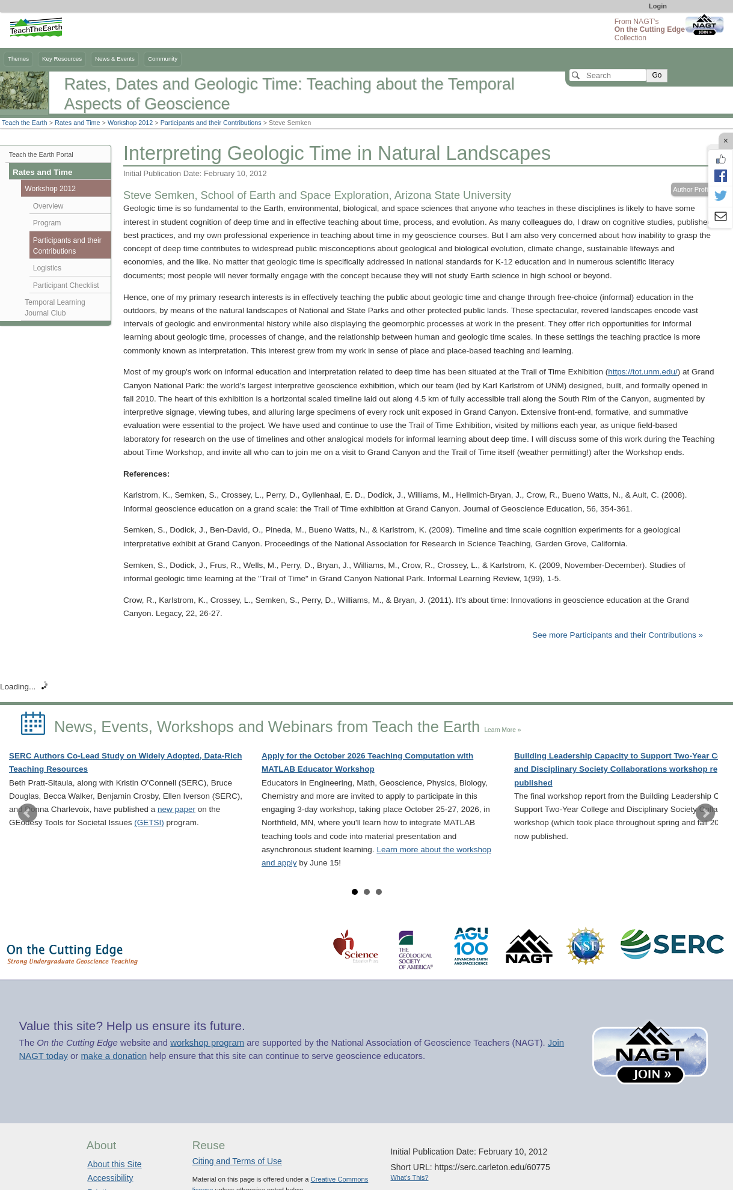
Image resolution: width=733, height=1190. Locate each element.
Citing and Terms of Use (237, 1161)
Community (162, 58)
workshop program (207, 1043)
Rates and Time (77, 122)
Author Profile (693, 189)
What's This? (409, 1177)
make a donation (114, 1056)
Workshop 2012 (130, 122)
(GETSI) (149, 822)
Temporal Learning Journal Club (55, 307)
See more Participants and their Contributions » (617, 634)
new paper (176, 809)
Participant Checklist (66, 285)
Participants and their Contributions (211, 122)
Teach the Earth (25, 122)
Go (656, 75)
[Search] (607, 75)
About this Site (114, 1164)
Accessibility (110, 1178)
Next (705, 813)
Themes (18, 58)
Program (47, 223)
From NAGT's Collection (650, 29)
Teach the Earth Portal (41, 154)
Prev (27, 813)
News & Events (115, 58)
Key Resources (62, 58)
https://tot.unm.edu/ (643, 371)
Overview (48, 206)
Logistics (47, 268)
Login (658, 6)
